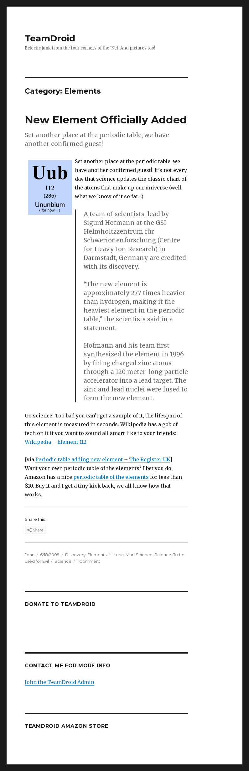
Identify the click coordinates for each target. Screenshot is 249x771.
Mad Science (139, 554)
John (29, 554)
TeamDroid (50, 38)
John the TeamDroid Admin (59, 682)
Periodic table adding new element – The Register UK (102, 459)
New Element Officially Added (106, 119)
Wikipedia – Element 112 (55, 442)
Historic (116, 554)
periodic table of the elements (111, 477)
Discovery (75, 554)
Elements (96, 554)
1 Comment (88, 561)
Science (162, 554)
